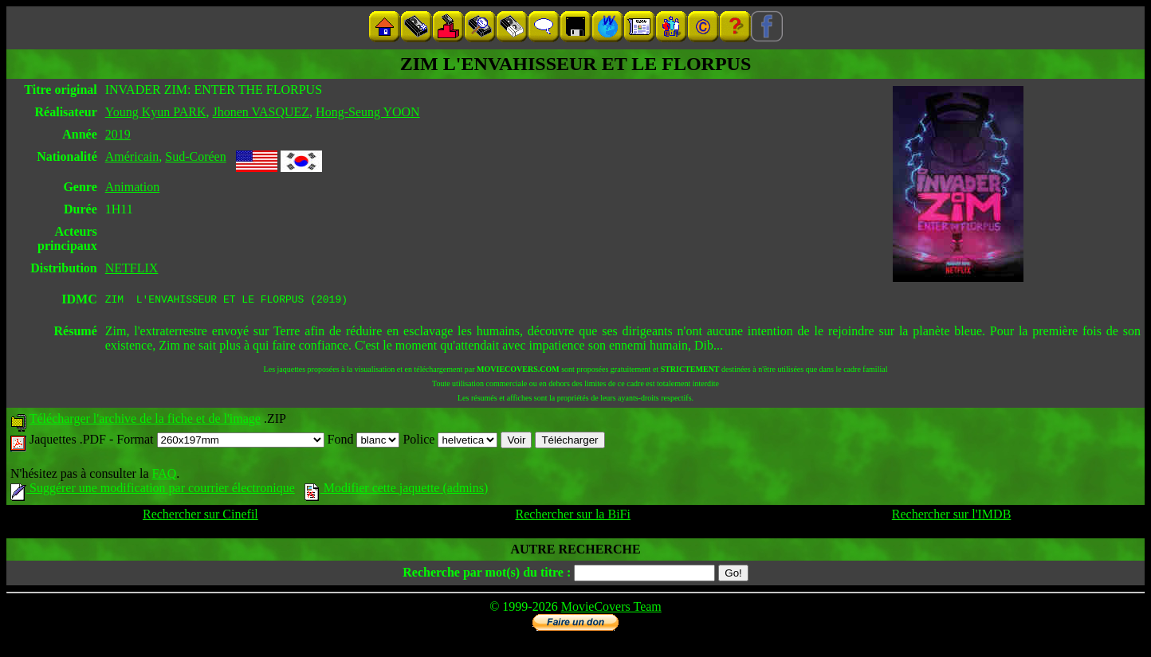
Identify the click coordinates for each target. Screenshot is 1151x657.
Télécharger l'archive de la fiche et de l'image (145, 421)
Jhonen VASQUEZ (260, 112)
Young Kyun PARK (155, 112)
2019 (118, 134)
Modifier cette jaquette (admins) (396, 490)
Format (220, 441)
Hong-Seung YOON (368, 112)
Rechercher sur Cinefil (200, 516)
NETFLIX (132, 268)
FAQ (163, 476)
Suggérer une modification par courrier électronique (152, 490)
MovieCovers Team (611, 609)
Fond (364, 441)
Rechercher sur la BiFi (573, 516)
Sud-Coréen (195, 156)
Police (450, 441)
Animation (132, 187)
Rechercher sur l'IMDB (952, 516)
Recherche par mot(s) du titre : (487, 574)
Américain (132, 156)
